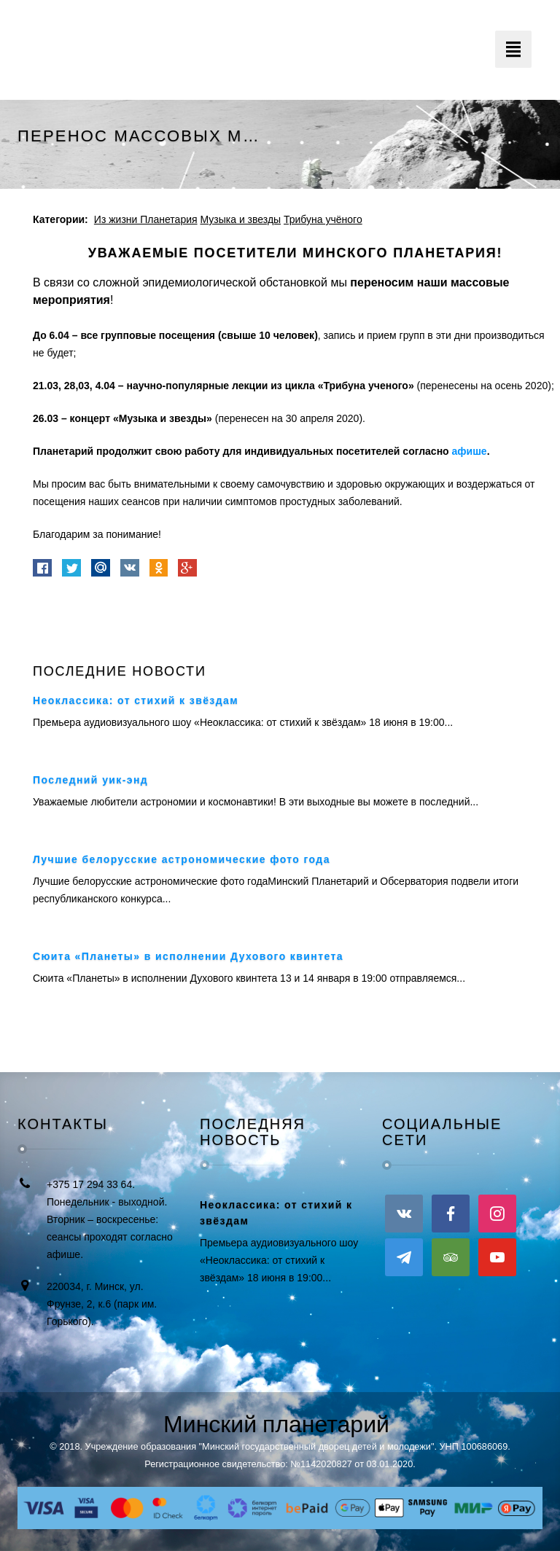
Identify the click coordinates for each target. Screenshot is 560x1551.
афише (469, 451)
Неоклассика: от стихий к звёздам (135, 700)
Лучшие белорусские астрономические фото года (181, 859)
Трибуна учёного (323, 219)
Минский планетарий (276, 1424)
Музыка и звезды (240, 219)
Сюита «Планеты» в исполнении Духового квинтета (188, 956)
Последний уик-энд (90, 780)
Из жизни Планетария (146, 219)
